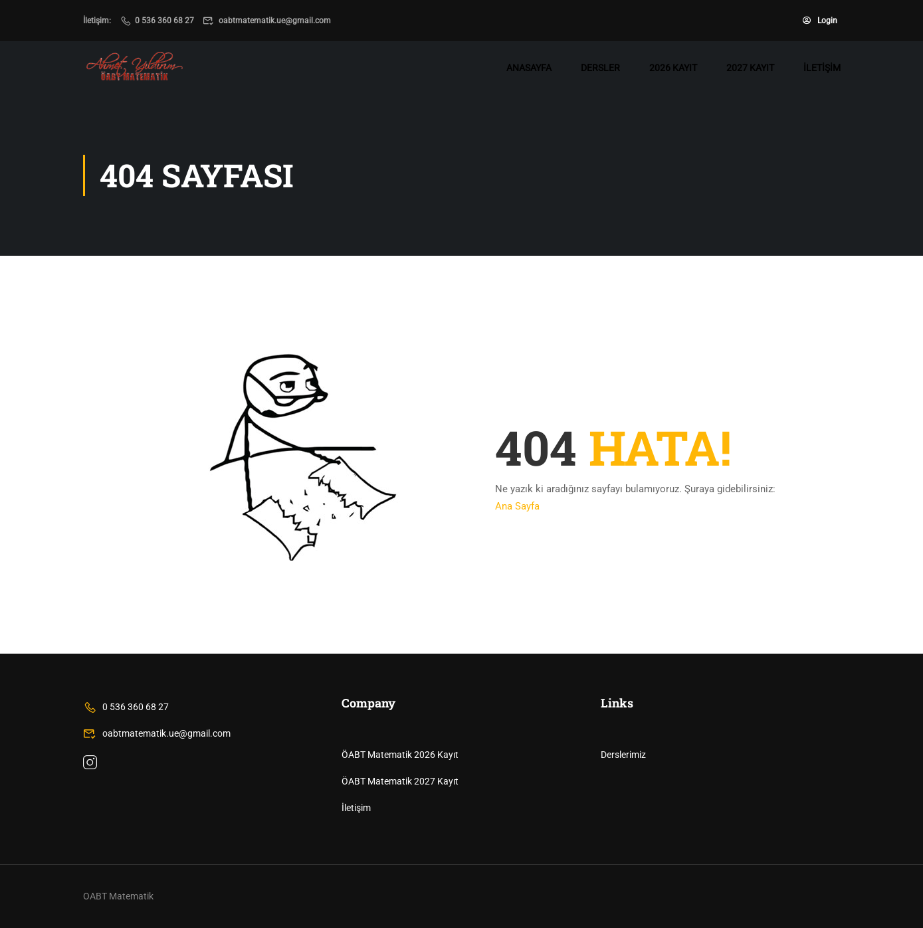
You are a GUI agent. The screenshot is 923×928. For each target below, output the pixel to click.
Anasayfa (529, 67)
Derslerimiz (623, 754)
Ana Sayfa (517, 506)
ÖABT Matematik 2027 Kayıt (400, 781)
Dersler (600, 67)
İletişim (822, 67)
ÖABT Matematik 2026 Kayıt (400, 754)
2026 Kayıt (673, 67)
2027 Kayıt (750, 67)
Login (820, 20)
